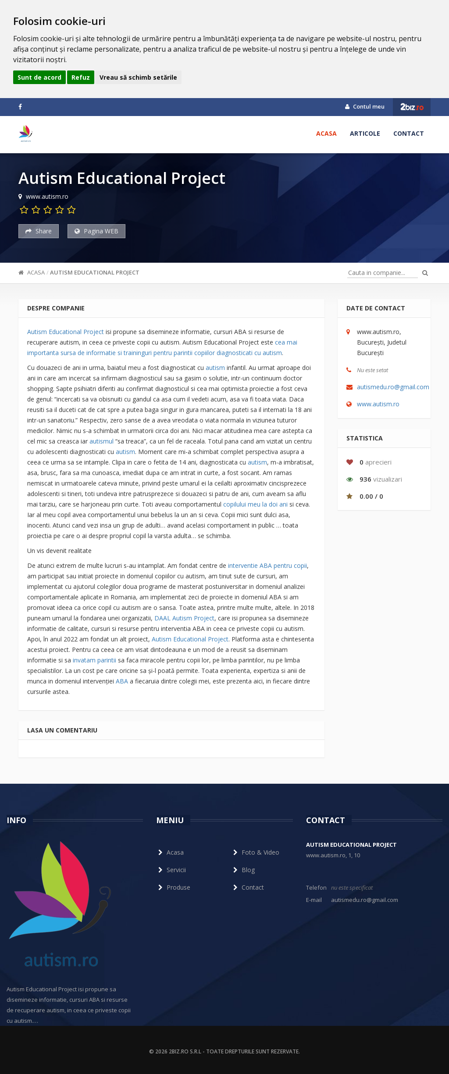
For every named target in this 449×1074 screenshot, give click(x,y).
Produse (173, 887)
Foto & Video (255, 852)
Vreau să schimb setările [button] (138, 77)
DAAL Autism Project (184, 618)
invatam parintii (94, 660)
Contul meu (365, 106)
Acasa (326, 133)
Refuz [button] (80, 77)
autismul (101, 441)
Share (38, 231)
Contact (408, 133)
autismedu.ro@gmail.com (393, 387)
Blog (243, 870)
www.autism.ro (378, 404)
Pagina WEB (96, 231)
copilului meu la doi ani (255, 504)
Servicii (171, 870)
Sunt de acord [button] (39, 77)
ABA (122, 681)
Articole (365, 133)
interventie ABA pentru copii (267, 565)
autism (215, 367)
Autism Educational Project (94, 272)
